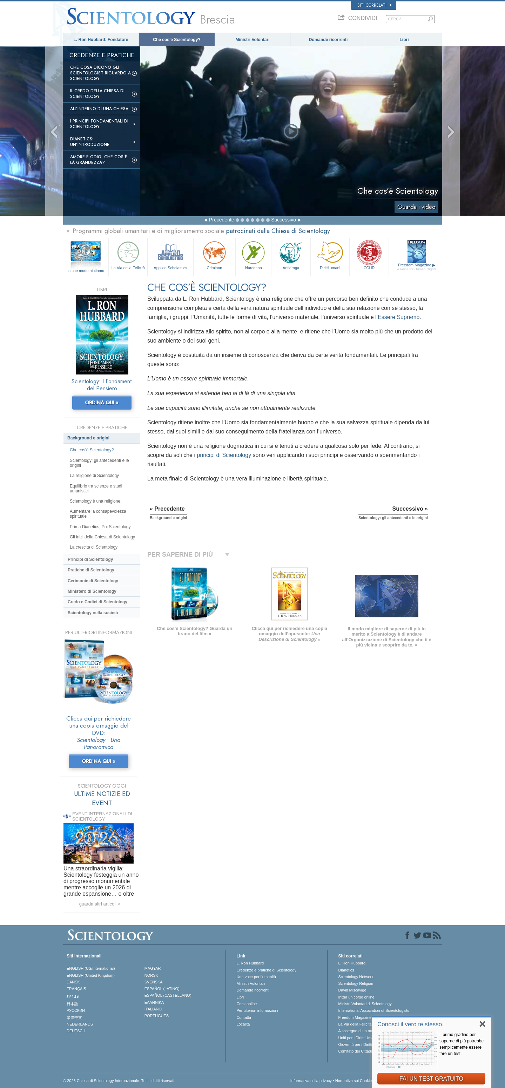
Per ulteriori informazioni (257, 1010)
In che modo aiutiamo (85, 270)
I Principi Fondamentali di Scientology (99, 124)
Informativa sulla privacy (311, 1081)
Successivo (283, 220)
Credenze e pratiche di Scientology (266, 970)
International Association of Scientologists (373, 1010)
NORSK (151, 975)
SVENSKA (153, 982)
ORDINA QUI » (102, 402)
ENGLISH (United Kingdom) (91, 975)
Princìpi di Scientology (90, 559)
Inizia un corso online (356, 997)
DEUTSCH (76, 1031)
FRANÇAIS (76, 989)
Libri (404, 39)
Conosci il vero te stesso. (410, 1024)
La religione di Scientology (94, 475)
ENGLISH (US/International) (91, 968)
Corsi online (246, 1004)
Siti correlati (374, 5)
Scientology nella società (93, 612)
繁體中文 (74, 1017)
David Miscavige (352, 990)
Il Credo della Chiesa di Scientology (97, 94)
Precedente (221, 220)
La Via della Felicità (128, 254)
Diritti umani (330, 254)
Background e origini (88, 438)
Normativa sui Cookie (353, 1081)
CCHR (368, 254)
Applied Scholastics (170, 254)
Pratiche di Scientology (91, 570)
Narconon (253, 254)
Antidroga (290, 254)
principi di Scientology (224, 455)
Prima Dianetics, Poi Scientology (100, 526)
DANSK (73, 982)
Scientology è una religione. (95, 501)
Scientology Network (355, 977)
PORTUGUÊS (156, 1016)
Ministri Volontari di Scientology (364, 1004)
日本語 (72, 1004)
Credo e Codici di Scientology (97, 601)
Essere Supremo (398, 317)
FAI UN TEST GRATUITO (431, 1079)
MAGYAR (152, 968)
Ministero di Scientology (92, 591)
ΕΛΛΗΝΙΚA (154, 1002)
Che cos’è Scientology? (176, 39)
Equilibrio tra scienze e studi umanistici (96, 488)
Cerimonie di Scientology (93, 580)
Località (243, 1024)
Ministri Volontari (252, 39)
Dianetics (346, 970)
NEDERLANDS (80, 1024)
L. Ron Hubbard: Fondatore (101, 39)
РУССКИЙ (76, 1010)
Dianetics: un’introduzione (89, 142)
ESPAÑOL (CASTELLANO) (167, 995)
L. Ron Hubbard (250, 963)
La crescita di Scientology (93, 547)
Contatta (243, 1017)
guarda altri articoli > (99, 904)
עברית (73, 996)
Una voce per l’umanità (256, 977)
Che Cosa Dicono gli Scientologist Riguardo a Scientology (100, 73)
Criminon (214, 254)
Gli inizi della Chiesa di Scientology (102, 537)
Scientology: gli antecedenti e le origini (99, 463)
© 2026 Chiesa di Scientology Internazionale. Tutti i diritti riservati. (119, 1081)
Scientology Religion (355, 983)
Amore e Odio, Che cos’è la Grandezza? (98, 160)
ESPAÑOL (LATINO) (162, 989)
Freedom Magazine (416, 267)
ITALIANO (153, 1009)
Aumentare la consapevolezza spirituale (98, 514)
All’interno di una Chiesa (99, 109)
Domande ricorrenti (328, 39)
